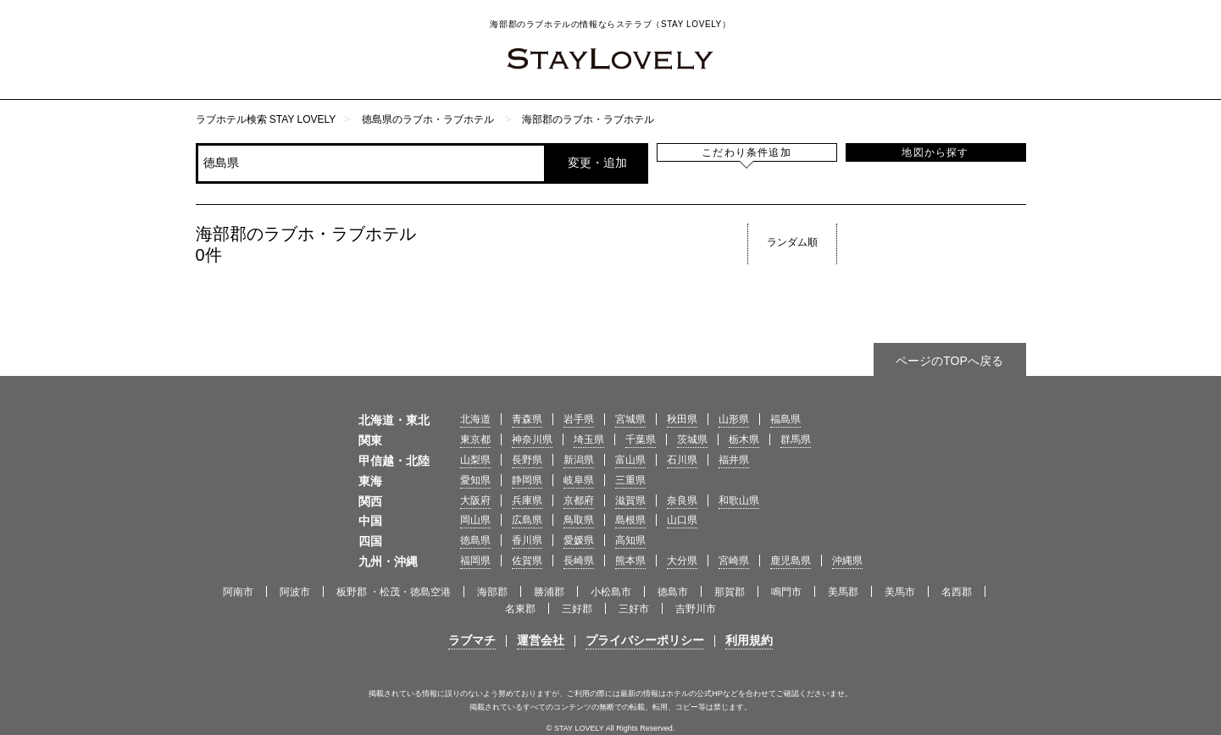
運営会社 (540, 640)
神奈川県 (532, 439)
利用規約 (749, 640)
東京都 (475, 439)
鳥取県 (578, 520)
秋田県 (682, 419)
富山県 (630, 460)
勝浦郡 (549, 592)
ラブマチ (472, 640)
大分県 (682, 560)
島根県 (630, 520)
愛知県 (475, 480)
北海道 (475, 419)
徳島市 (673, 592)
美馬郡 (843, 592)
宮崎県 (734, 560)
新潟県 (578, 460)
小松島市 (611, 592)
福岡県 (475, 560)
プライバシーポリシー (645, 640)
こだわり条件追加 (746, 152)
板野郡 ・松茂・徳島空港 (393, 592)
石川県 (682, 460)
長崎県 (578, 560)
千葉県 (640, 439)
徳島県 (475, 540)
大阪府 (475, 500)
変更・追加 (597, 162)
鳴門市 (786, 592)
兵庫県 (527, 500)
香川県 (527, 540)
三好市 (634, 609)
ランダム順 (792, 242)
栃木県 (744, 439)
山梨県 (475, 460)
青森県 (527, 419)
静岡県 (527, 480)
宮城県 (630, 419)
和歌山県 (739, 500)
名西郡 (956, 592)
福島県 (785, 419)
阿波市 (295, 592)
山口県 (682, 520)
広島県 (527, 520)
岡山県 (475, 520)
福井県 (734, 460)
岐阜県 (578, 480)
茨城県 (692, 439)
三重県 (630, 480)
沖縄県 (847, 560)
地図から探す (935, 152)
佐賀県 (527, 560)
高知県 (630, 540)
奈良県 (682, 500)
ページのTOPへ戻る (949, 361)
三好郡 (577, 609)
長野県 (527, 460)
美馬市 (900, 592)
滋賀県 (630, 500)
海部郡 (492, 592)
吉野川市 (695, 609)
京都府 (578, 500)
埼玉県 (589, 439)
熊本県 (630, 560)
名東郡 (520, 609)
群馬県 (795, 439)
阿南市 (238, 592)
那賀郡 (729, 592)
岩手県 (578, 419)
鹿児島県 (790, 560)
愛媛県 (578, 540)
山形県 (734, 419)
